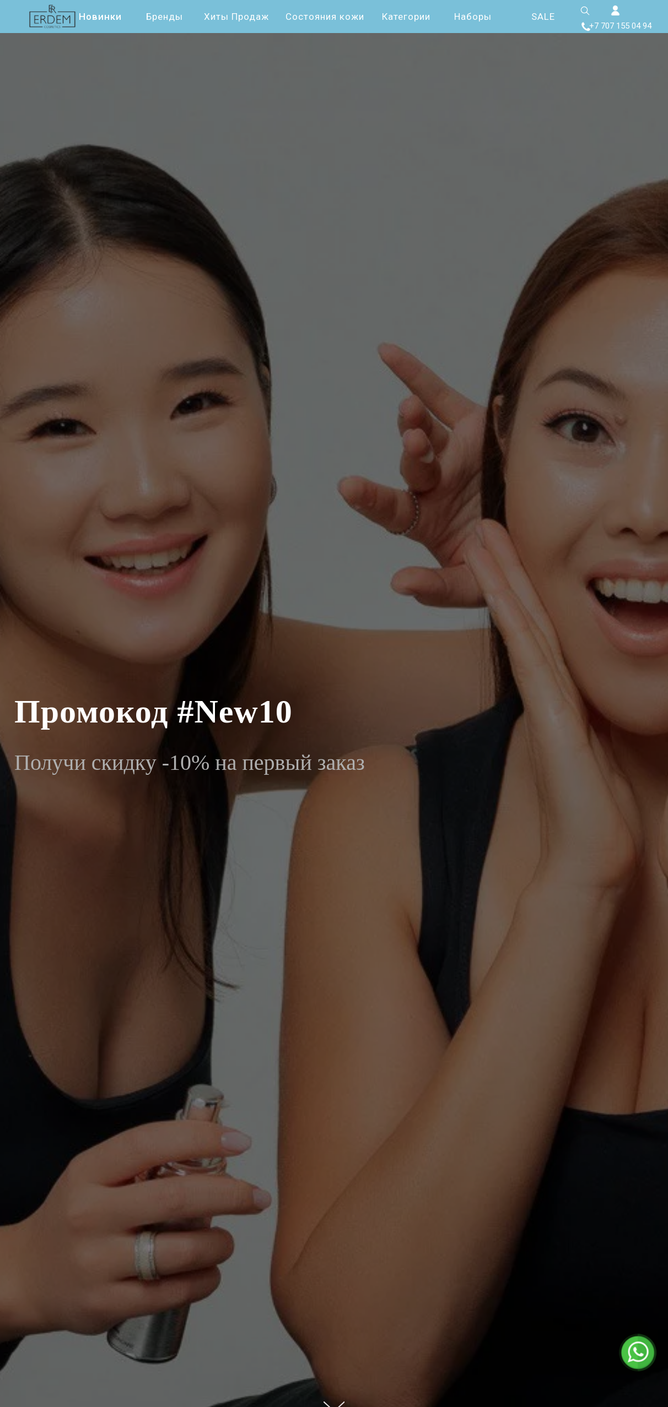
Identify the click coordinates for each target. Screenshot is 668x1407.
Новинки (100, 16)
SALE (543, 16)
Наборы (473, 16)
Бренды (164, 16)
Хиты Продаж (236, 16)
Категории (406, 16)
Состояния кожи (324, 16)
